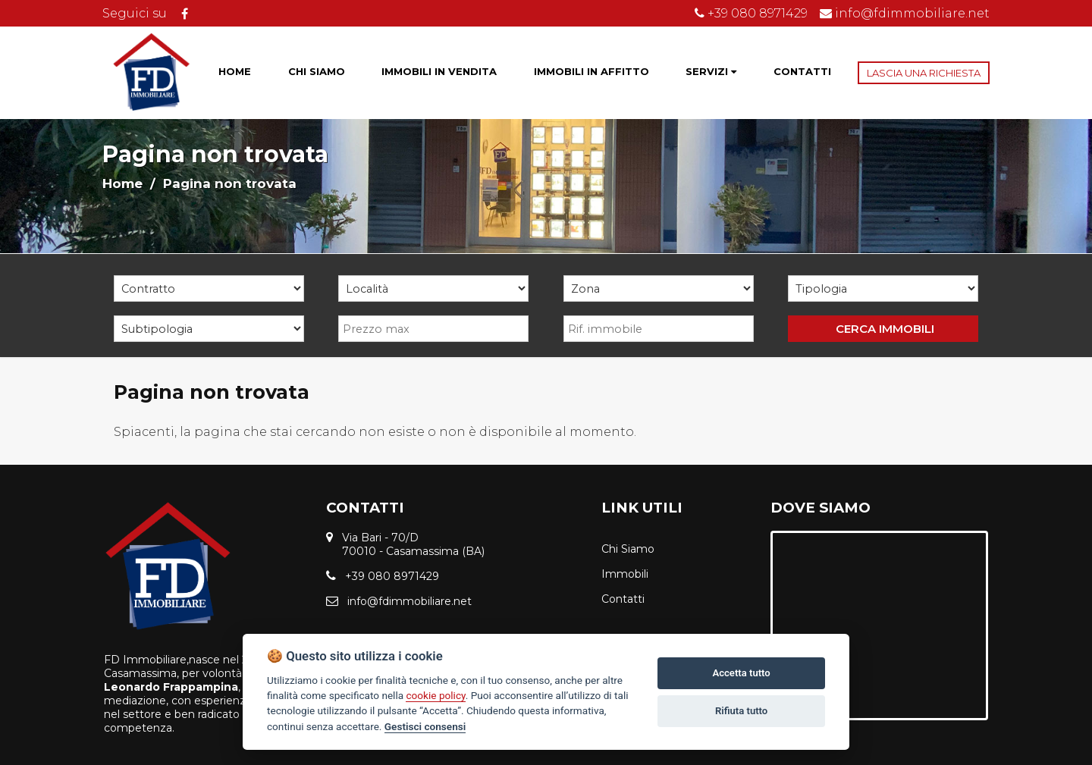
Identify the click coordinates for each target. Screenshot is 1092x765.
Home (122, 183)
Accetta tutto (741, 673)
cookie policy (435, 695)
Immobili (624, 574)
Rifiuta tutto (741, 710)
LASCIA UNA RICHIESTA (924, 73)
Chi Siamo (627, 549)
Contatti (623, 599)
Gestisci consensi (425, 726)
